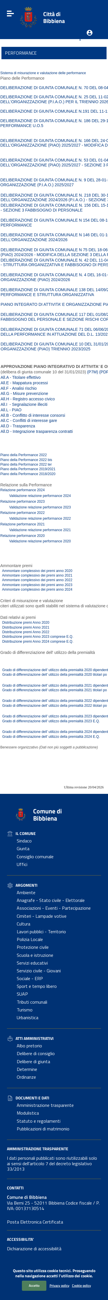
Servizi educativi (32, 962)
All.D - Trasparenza (18, 426)
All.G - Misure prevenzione (24, 393)
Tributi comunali (32, 1001)
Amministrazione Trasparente (37, 1149)
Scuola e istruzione (35, 955)
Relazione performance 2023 (22, 502)
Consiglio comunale (35, 856)
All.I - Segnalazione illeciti (24, 404)
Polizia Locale (30, 939)
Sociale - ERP (30, 978)
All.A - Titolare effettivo (21, 377)
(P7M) (92, 372)
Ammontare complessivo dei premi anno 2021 (36, 575)
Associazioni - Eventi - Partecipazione (54, 908)
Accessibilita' (20, 1239)
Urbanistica (27, 1017)
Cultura (23, 923)
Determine (27, 1069)
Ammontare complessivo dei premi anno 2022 (36, 580)
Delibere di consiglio (36, 1053)
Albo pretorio (29, 1045)
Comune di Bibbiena (47, 814)
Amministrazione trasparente (45, 1105)
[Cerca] (96, 13)
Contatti (15, 1188)
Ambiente (26, 892)
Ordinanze (26, 1077)
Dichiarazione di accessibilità (34, 1248)
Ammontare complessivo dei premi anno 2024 (36, 589)
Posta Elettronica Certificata (35, 1221)
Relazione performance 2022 (22, 513)
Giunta (23, 848)
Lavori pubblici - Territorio (41, 931)
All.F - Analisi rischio (19, 388)
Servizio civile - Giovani (39, 970)
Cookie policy (81, 1285)
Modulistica (28, 1112)
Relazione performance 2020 (22, 536)
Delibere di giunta (33, 1061)
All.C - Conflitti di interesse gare (29, 420)
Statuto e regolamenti (38, 1120)
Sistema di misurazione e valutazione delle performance (43, 73)
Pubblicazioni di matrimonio (43, 1128)
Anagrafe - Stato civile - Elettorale (51, 900)
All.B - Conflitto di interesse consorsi (33, 415)
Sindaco (24, 840)
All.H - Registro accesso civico (28, 399)
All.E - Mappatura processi (24, 383)
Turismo (25, 1009)
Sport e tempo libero (37, 986)
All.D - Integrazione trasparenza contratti (37, 431)
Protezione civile (33, 947)
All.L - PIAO (11, 410)
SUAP (22, 993)
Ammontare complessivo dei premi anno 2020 (36, 571)
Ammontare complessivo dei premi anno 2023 (36, 585)
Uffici (22, 864)
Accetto (34, 1285)
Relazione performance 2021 (22, 524)
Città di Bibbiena (54, 17)
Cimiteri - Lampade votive (42, 916)
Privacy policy (59, 1285)
